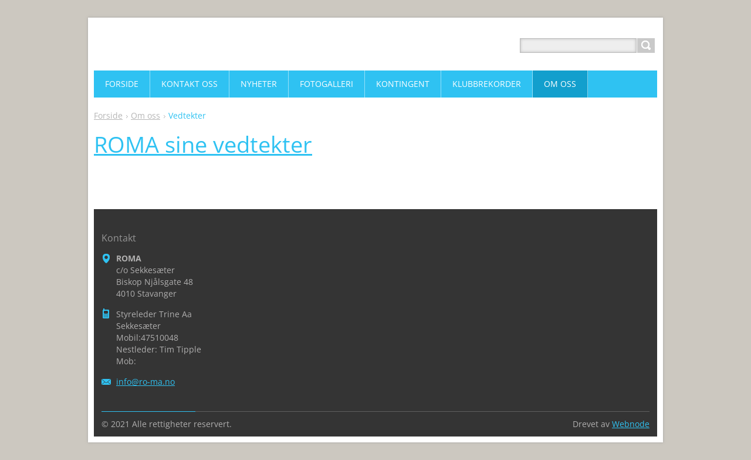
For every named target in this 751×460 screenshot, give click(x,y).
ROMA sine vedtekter (203, 144)
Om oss (145, 115)
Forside (108, 115)
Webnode (630, 423)
